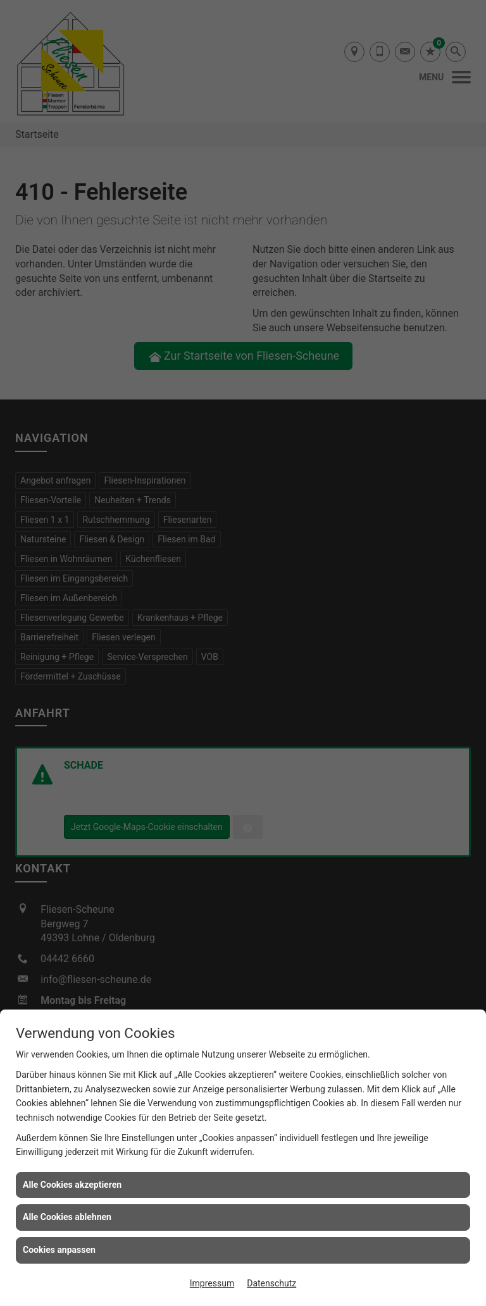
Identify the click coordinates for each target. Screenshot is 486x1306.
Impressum (212, 1283)
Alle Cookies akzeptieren (72, 1185)
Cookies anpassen (59, 1250)
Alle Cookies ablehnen (67, 1217)
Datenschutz (271, 1283)
